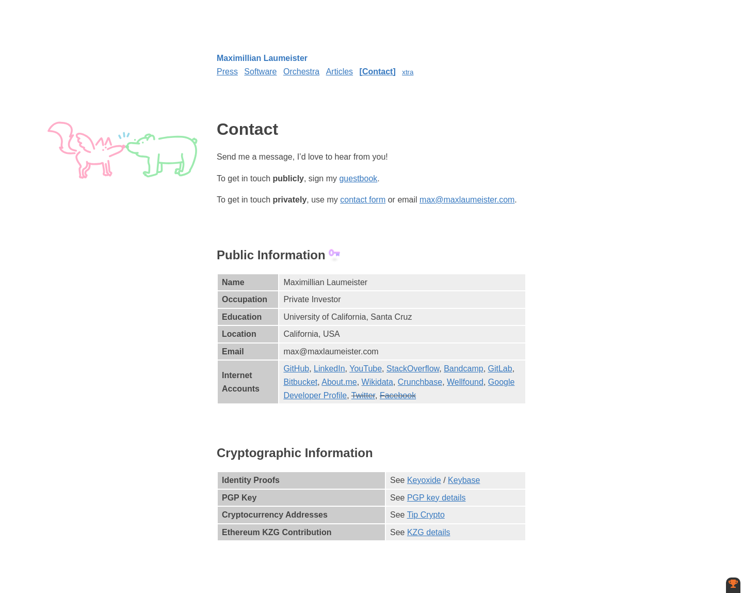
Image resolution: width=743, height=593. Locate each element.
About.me (339, 382)
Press (227, 71)
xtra (407, 72)
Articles (339, 71)
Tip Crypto (426, 514)
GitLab (500, 368)
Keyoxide (424, 480)
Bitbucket (300, 382)
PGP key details (436, 497)
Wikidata (377, 382)
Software (260, 71)
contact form (362, 199)
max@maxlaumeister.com (466, 199)
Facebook (398, 395)
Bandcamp (463, 368)
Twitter (363, 395)
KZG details (428, 532)
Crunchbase (420, 382)
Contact (377, 71)
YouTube (365, 368)
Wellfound (465, 382)
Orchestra (301, 71)
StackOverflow (412, 368)
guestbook (358, 178)
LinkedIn (329, 368)
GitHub (296, 368)
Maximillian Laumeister (262, 58)
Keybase (464, 480)
